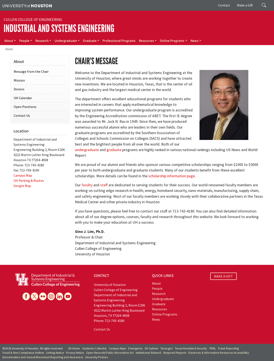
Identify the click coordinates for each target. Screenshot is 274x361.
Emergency (135, 348)
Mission (19, 80)
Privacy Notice (75, 353)
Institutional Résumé (148, 353)
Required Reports (174, 353)
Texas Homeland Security (191, 348)
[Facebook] (26, 296)
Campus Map (22, 175)
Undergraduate (66, 40)
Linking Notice (55, 353)
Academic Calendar (94, 348)
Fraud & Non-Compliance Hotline (23, 353)
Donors (19, 89)
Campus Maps (117, 348)
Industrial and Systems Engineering (59, 28)
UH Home (74, 348)
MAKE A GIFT (223, 276)
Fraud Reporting (228, 348)
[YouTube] (67, 296)
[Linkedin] (59, 296)
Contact (224, 5)
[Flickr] (42, 296)
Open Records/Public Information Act (110, 353)
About (8, 40)
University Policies (96, 357)
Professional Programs (119, 40)
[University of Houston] (27, 5)
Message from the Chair (31, 71)
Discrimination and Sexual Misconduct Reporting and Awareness (43, 357)
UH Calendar (23, 98)
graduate (114, 149)
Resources (146, 40)
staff (104, 185)
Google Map (22, 186)
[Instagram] (51, 296)
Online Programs (172, 40)
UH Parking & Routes (28, 180)
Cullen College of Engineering (33, 19)
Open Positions (25, 107)
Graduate (90, 40)
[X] (34, 296)
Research (42, 40)
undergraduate (87, 149)
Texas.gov (166, 348)
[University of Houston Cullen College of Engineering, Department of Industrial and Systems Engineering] (47, 279)
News (194, 40)
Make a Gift (245, 5)
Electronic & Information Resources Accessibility (218, 353)
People (24, 40)
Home (9, 49)
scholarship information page (171, 176)
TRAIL (212, 348)
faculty (87, 185)
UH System (151, 348)
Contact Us (22, 115)
